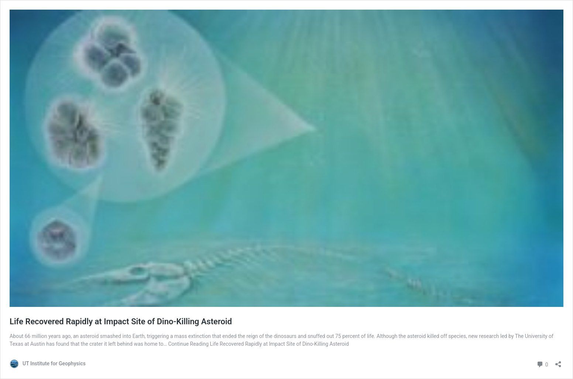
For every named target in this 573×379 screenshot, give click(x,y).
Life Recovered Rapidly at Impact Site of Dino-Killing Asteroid (121, 321)
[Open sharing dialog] (558, 362)
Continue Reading (258, 344)
